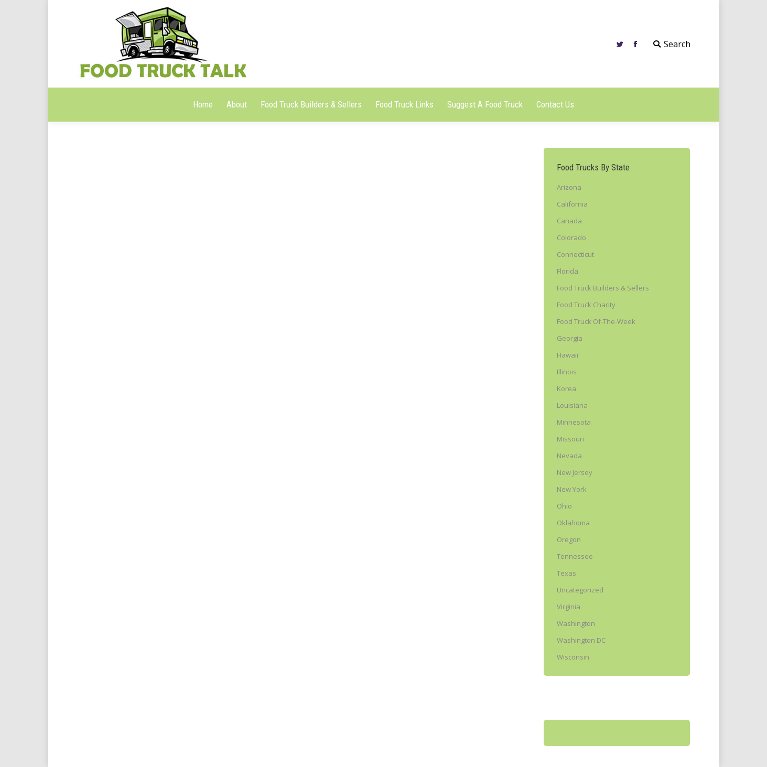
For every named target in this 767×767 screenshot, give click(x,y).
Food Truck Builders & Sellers (603, 288)
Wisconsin (573, 657)
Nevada (569, 455)
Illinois (567, 371)
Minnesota (574, 422)
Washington (576, 623)
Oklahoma (573, 522)
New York (572, 489)
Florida (567, 271)
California (572, 204)
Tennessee (575, 556)
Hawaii (567, 355)
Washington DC (581, 640)
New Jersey (574, 472)
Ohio (564, 506)
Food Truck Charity (586, 304)
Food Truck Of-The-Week (596, 321)
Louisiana (572, 405)
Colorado (571, 237)
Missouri (570, 439)
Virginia (568, 606)
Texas (566, 573)
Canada (569, 220)
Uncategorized (580, 590)
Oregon (569, 539)
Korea (566, 388)
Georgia (569, 338)
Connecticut (575, 254)
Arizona (569, 187)
